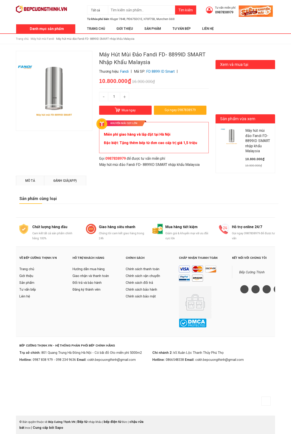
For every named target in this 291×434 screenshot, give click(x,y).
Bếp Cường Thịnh (252, 272)
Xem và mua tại (234, 64)
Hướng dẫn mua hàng (89, 269)
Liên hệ (208, 28)
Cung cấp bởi (43, 428)
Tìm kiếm (185, 10)
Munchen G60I (165, 19)
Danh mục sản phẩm (47, 29)
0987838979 (224, 12)
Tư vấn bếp (181, 28)
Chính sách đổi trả (139, 283)
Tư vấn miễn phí (225, 7)
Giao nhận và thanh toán (91, 276)
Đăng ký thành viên (86, 289)
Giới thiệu (124, 28)
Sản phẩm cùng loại (38, 198)
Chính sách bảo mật (141, 296)
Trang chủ (96, 28)
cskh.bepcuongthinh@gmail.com (111, 360)
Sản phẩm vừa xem (238, 118)
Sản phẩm (152, 28)
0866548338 (175, 360)
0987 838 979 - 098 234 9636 (54, 360)
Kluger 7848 (117, 19)
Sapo (59, 428)
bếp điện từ (112, 422)
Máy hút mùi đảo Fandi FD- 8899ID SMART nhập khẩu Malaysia (149, 164)
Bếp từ (82, 422)
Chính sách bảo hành (141, 289)
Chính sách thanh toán (142, 269)
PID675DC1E (134, 19)
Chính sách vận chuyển (143, 276)
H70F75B (149, 19)
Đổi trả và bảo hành (87, 283)
